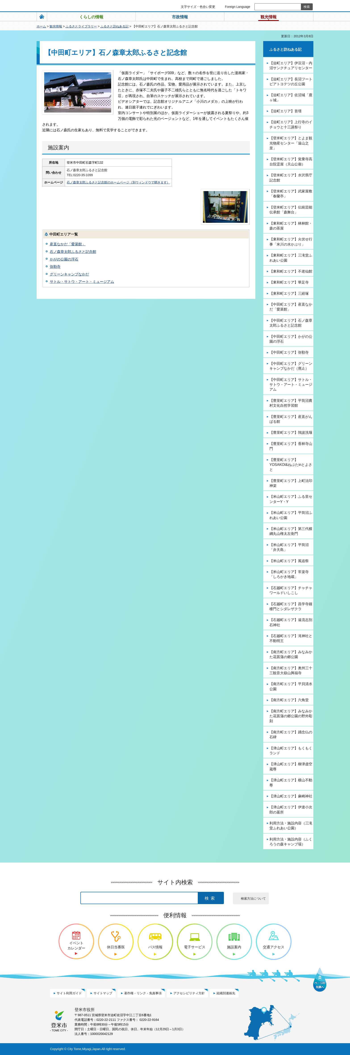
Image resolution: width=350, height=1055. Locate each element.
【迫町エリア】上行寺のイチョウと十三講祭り (290, 124)
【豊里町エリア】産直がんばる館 (290, 419)
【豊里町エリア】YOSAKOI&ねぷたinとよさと (290, 465)
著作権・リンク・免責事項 (143, 993)
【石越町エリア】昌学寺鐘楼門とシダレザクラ (290, 606)
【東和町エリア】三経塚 (289, 293)
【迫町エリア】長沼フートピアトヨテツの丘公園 (290, 81)
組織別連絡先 (226, 993)
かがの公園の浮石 (64, 259)
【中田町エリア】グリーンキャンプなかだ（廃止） (290, 366)
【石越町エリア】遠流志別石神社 (290, 622)
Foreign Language (237, 6)
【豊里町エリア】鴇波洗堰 (290, 432)
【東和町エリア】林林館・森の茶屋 (290, 225)
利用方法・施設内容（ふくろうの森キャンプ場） (290, 841)
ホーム (41, 26)
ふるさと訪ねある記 (114, 26)
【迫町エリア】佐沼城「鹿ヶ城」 (290, 97)
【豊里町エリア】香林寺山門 (290, 446)
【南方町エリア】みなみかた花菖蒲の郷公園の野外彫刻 (290, 716)
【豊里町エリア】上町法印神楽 (290, 483)
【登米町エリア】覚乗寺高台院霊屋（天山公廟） (290, 161)
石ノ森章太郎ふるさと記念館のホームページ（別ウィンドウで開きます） (121, 182)
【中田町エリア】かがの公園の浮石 (290, 339)
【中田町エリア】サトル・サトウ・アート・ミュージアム (290, 385)
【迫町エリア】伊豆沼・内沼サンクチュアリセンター (290, 65)
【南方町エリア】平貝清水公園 (290, 686)
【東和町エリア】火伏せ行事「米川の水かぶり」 (290, 241)
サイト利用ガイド (69, 993)
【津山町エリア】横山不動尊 (290, 782)
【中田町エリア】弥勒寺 (289, 352)
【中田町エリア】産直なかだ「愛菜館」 (290, 306)
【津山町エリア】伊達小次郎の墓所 (290, 809)
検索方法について (253, 898)
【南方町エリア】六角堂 (289, 700)
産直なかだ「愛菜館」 (67, 244)
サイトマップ (103, 993)
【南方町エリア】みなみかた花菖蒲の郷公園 (290, 654)
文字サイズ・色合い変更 (198, 6)
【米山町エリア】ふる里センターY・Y (290, 499)
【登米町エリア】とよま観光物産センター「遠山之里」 (290, 143)
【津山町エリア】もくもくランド (290, 750)
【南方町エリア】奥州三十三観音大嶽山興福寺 (290, 670)
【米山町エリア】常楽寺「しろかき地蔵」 (289, 574)
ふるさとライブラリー (81, 26)
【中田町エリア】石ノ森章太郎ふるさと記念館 (290, 323)
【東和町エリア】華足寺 (289, 282)
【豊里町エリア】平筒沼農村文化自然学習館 (290, 403)
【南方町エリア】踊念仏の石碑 (290, 734)
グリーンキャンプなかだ (69, 274)
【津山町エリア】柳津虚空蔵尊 (290, 766)
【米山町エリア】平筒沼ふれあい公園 (290, 515)
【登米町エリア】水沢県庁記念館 (290, 177)
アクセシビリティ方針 (189, 993)
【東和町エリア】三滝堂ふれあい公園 (290, 257)
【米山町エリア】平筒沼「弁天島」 (289, 547)
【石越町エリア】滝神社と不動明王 (290, 638)
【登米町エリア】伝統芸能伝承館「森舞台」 (290, 209)
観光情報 (56, 26)
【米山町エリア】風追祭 (289, 561)
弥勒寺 (55, 267)
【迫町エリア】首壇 (285, 111)
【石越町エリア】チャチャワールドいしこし (290, 590)
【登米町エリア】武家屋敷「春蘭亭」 (290, 193)
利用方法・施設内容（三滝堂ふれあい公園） (290, 825)
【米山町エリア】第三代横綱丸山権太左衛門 (290, 531)
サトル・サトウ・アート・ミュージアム (82, 282)
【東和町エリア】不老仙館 (290, 271)
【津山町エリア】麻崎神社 (290, 796)
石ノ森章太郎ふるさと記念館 (73, 252)
